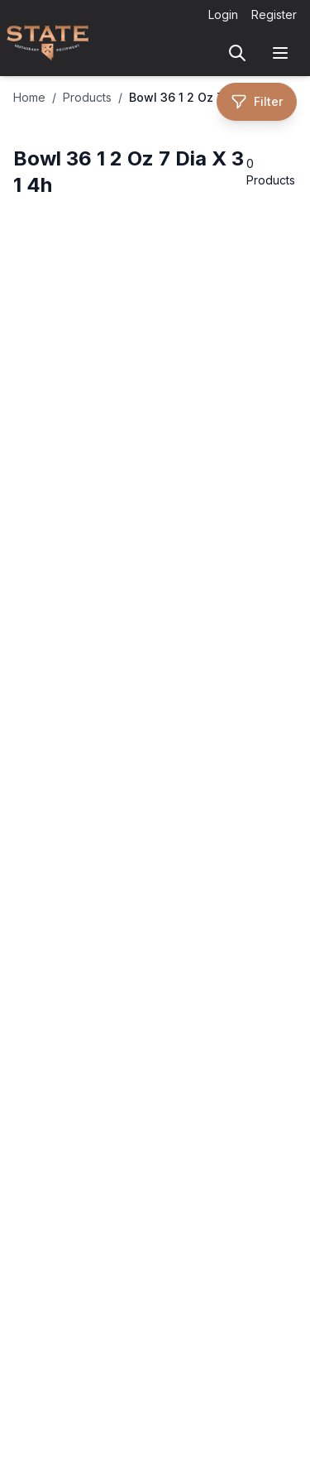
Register (274, 14)
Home (29, 97)
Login (223, 14)
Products (87, 97)
